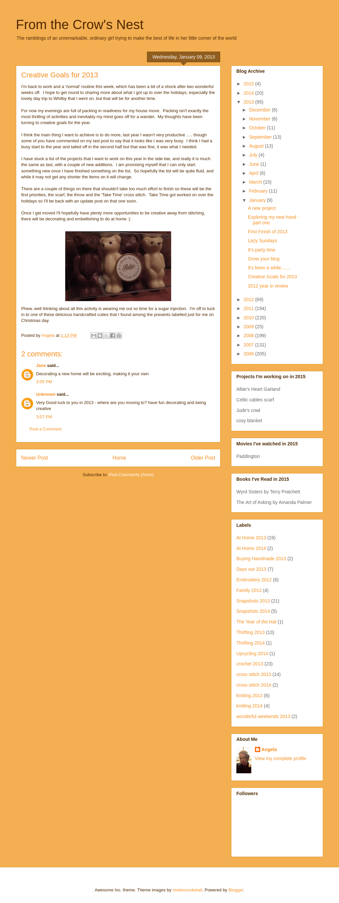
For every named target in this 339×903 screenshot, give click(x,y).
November (260, 118)
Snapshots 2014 (253, 611)
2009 (249, 326)
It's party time (261, 249)
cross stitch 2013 (253, 674)
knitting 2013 (249, 695)
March (256, 182)
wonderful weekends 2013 (263, 716)
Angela (269, 749)
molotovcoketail (187, 889)
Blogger (235, 889)
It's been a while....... (269, 267)
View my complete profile (280, 758)
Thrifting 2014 (250, 643)
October (258, 127)
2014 (249, 93)
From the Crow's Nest (80, 24)
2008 (249, 335)
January (258, 200)
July (254, 155)
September (261, 137)
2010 (249, 317)
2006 (249, 353)
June (254, 164)
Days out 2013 (251, 569)
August (257, 146)
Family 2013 (249, 590)
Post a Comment (45, 429)
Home (119, 458)
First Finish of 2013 (267, 231)
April (254, 173)
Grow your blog (263, 258)
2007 (249, 344)
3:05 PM (44, 381)
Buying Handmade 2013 (261, 558)
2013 (249, 102)
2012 (249, 299)
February (259, 191)
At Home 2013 (251, 537)
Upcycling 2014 (252, 653)
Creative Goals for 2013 (272, 276)
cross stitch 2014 (253, 685)
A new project (262, 208)
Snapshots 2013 (253, 601)
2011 (249, 308)
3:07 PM (44, 416)
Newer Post (34, 458)
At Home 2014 (251, 548)
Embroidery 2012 (254, 579)
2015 (249, 83)
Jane (41, 365)
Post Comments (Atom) (131, 474)
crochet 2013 (249, 663)
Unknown (46, 394)
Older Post (203, 458)
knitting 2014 (249, 705)
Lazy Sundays (262, 240)
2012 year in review (268, 286)
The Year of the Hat (256, 621)
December (260, 110)
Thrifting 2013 (250, 632)
